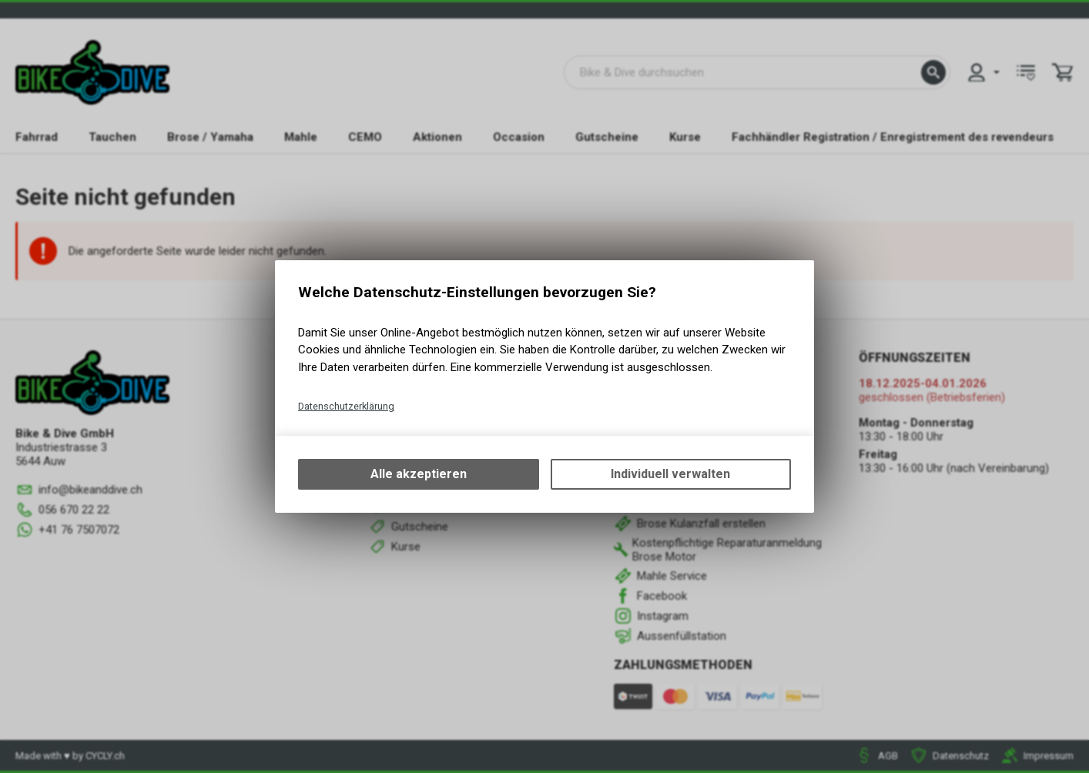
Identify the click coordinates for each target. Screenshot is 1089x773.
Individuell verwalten (670, 474)
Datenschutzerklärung (346, 406)
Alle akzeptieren (418, 474)
